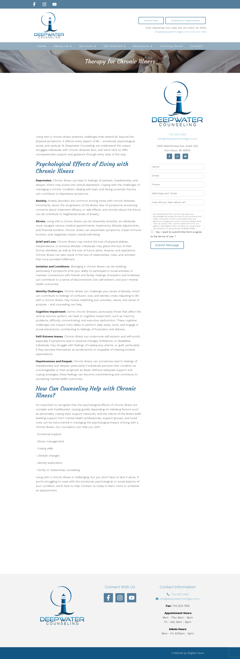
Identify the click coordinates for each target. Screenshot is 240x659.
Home (41, 46)
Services (86, 46)
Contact (196, 46)
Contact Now (151, 20)
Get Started (113, 46)
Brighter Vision (196, 653)
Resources (141, 46)
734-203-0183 (198, 31)
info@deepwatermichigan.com (172, 31)
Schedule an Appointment (185, 20)
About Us (61, 46)
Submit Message (168, 245)
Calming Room (171, 46)
